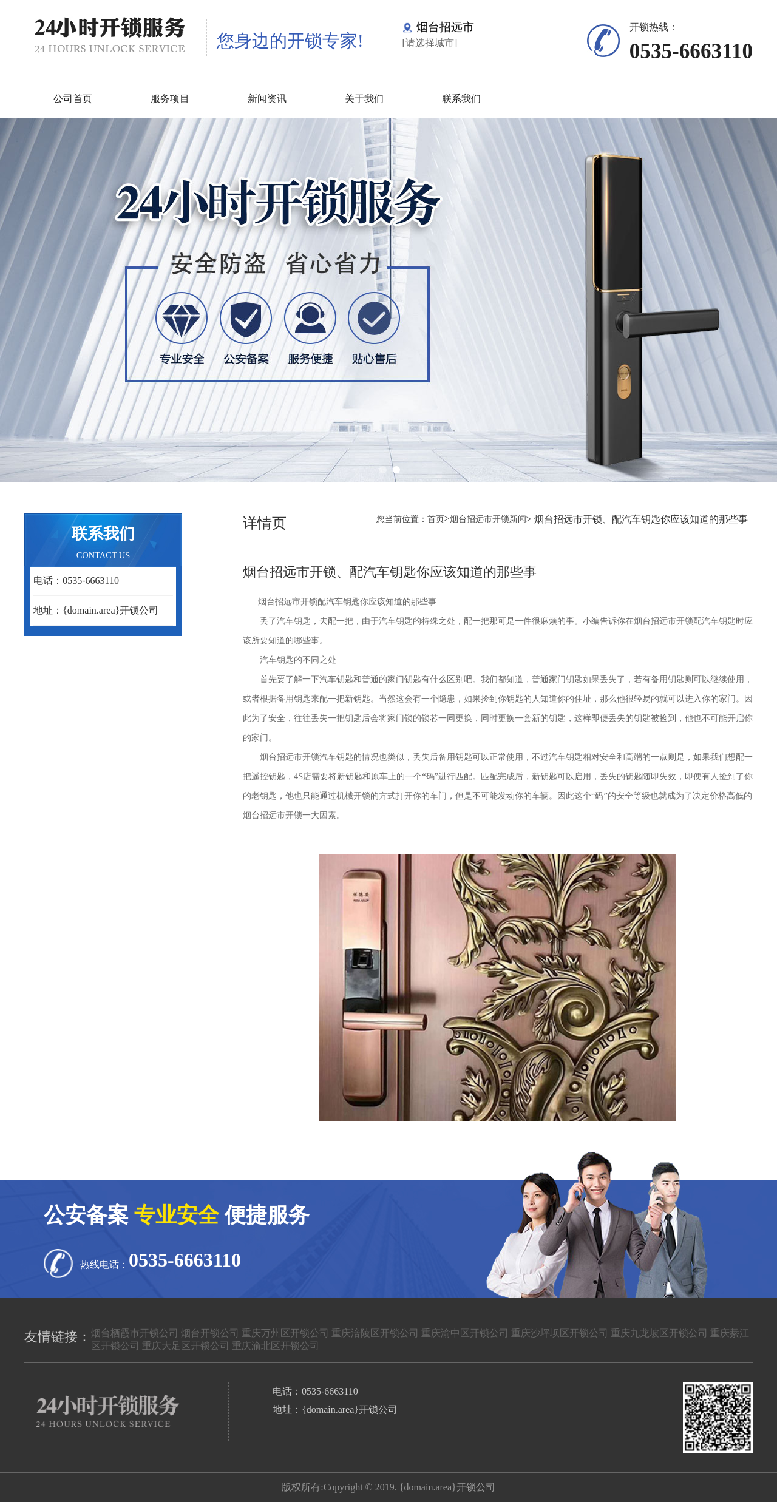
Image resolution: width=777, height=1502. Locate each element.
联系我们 (461, 98)
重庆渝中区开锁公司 (465, 1333)
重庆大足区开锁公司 (185, 1346)
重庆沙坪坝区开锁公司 (559, 1333)
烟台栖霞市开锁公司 (134, 1333)
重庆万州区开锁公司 (285, 1333)
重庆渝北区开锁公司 (275, 1346)
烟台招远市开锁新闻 (488, 519)
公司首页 (72, 98)
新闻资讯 (267, 98)
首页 (435, 519)
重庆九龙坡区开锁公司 (659, 1333)
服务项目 (170, 98)
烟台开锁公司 (210, 1333)
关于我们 (364, 98)
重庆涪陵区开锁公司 (375, 1333)
